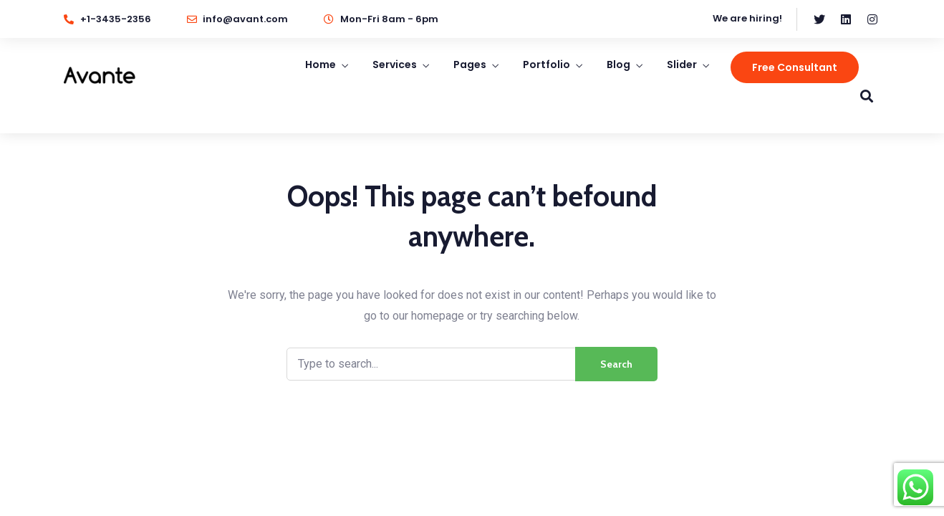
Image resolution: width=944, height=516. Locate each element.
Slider (682, 64)
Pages (469, 64)
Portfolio (546, 64)
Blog (618, 64)
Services (394, 64)
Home (320, 64)
